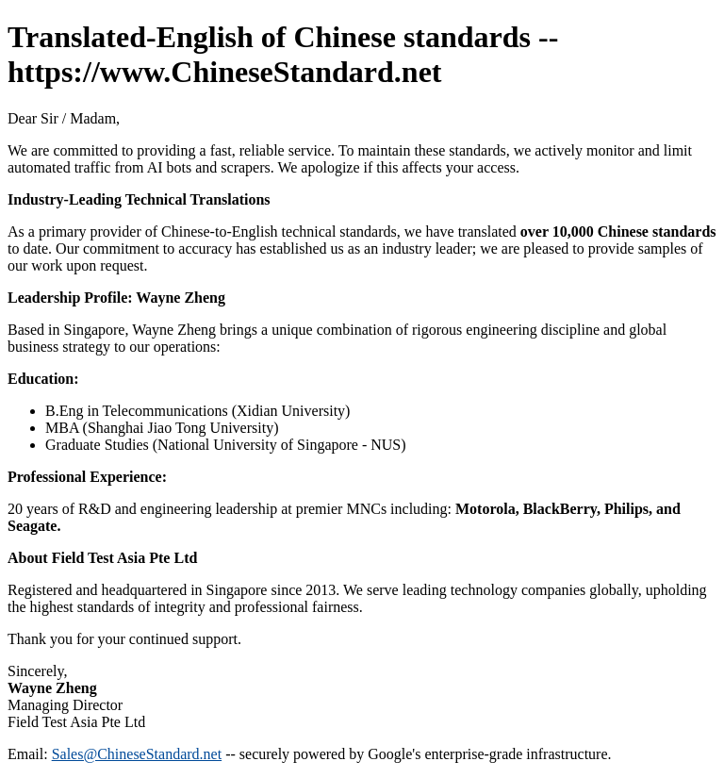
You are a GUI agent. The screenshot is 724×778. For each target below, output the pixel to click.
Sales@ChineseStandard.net (137, 754)
